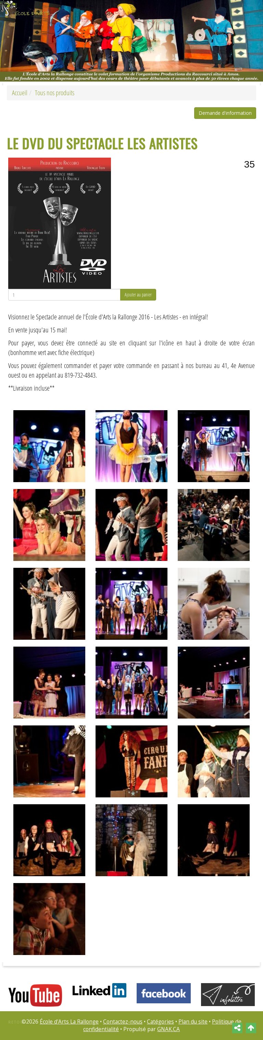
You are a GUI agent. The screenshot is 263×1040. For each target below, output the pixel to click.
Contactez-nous (122, 1021)
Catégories (160, 1021)
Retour (17, 1022)
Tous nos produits (54, 92)
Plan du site (193, 1021)
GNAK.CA (168, 1029)
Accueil (19, 92)
